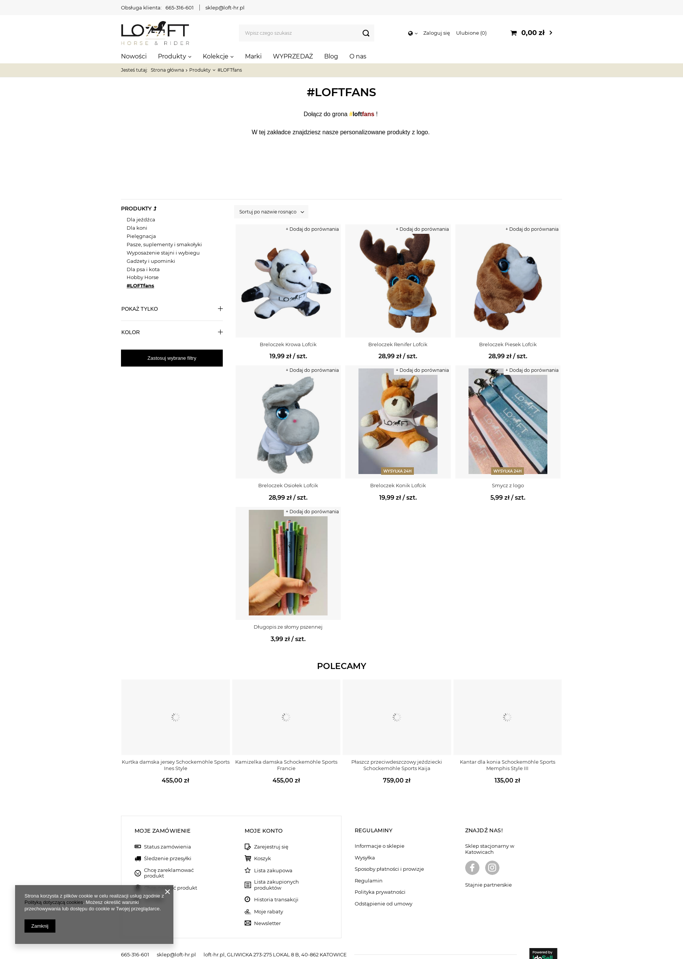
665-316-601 (179, 8)
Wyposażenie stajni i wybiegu (163, 253)
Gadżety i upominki (151, 261)
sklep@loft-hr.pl (225, 8)
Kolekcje (215, 56)
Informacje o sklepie (379, 834)
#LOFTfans (140, 285)
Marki (253, 56)
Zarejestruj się (271, 835)
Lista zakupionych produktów (276, 873)
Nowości (134, 56)
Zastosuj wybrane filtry (171, 358)
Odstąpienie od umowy (383, 892)
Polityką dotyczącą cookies (54, 902)
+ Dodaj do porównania (312, 229)
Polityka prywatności (380, 880)
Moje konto (264, 818)
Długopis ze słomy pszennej (288, 627)
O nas (357, 56)
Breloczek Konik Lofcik (398, 485)
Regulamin (369, 869)
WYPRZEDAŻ (293, 56)
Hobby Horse (143, 277)
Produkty (172, 56)
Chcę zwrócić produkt (170, 876)
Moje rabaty (268, 899)
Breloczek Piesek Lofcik (508, 344)
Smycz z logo (508, 485)
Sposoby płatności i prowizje (389, 857)
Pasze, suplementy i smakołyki (164, 244)
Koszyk (262, 847)
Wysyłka (365, 846)
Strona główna (167, 70)
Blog (331, 56)
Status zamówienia (167, 835)
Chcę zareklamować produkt (169, 861)
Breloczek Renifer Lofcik (397, 344)
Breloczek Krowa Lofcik (288, 344)
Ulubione (471, 33)
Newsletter (267, 911)
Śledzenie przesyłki (167, 847)
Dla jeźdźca (141, 219)
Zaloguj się (436, 33)
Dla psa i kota (143, 269)
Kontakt (154, 888)
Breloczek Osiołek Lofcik (288, 485)
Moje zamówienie (162, 818)
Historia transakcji (276, 888)
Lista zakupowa (273, 858)
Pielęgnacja (141, 236)
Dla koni (137, 228)
